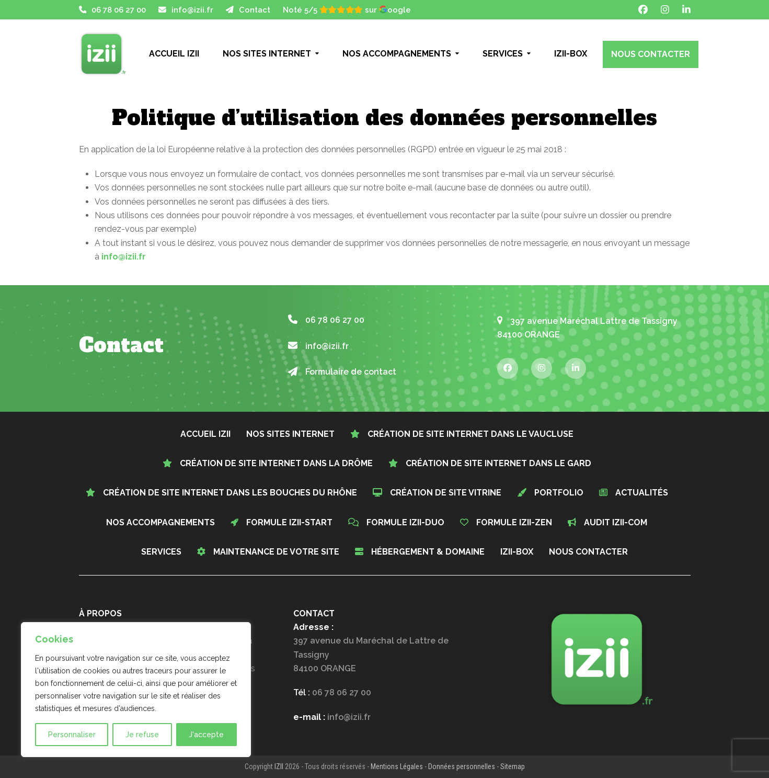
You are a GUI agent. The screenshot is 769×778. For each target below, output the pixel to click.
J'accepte (206, 734)
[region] (136, 689)
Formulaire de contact (342, 372)
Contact (254, 9)
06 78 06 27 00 (118, 9)
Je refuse (142, 734)
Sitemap (512, 766)
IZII (278, 766)
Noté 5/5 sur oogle (347, 9)
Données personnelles (461, 766)
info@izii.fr (192, 9)
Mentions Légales (397, 766)
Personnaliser (72, 734)
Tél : (332, 692)
